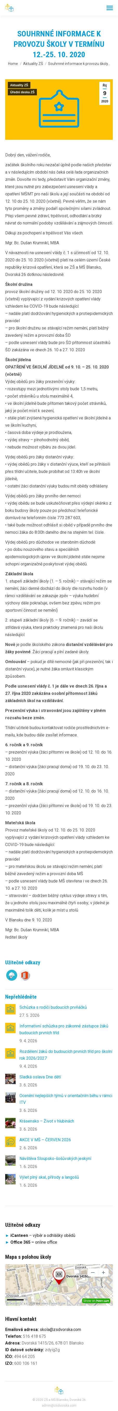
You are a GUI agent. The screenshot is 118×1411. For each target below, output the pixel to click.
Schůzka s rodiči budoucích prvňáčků (53, 1007)
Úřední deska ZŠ (22, 92)
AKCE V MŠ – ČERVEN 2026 (45, 1139)
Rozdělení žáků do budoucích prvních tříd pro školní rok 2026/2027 (65, 1055)
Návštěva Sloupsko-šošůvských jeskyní (55, 1158)
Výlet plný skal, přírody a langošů (49, 1177)
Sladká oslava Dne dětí (40, 1076)
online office (33, 1242)
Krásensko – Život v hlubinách (46, 1121)
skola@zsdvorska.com (60, 1329)
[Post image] (10, 1009)
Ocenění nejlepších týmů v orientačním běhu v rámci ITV (65, 1099)
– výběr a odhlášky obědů (40, 1235)
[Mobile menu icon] (110, 8)
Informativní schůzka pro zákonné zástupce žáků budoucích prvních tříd (63, 1029)
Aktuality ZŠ (19, 85)
